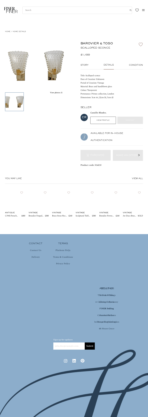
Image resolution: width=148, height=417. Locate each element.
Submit (89, 346)
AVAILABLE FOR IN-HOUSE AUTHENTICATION (107, 136)
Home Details (19, 31)
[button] (36, 65)
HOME (8, 31)
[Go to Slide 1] (14, 101)
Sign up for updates (63, 339)
